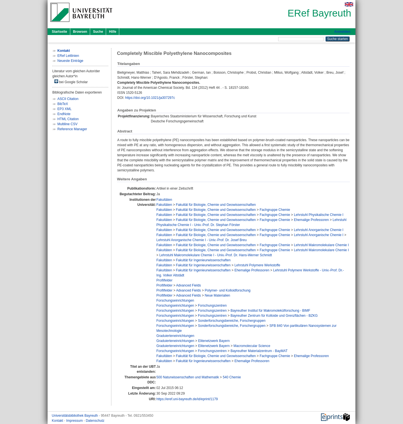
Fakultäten (164, 200)
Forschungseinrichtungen (175, 300)
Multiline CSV (67, 124)
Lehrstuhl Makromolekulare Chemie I (321, 245)
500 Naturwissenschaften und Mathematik (187, 377)
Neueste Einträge (70, 61)
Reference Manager (72, 129)
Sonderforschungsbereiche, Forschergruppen (231, 321)
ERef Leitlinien (68, 56)
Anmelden (342, 32)
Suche (98, 32)
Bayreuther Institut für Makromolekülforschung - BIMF (270, 311)
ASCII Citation (67, 99)
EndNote (64, 114)
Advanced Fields (188, 285)
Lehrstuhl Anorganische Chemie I (318, 230)
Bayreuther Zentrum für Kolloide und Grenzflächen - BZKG (274, 316)
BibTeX (62, 104)
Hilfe (112, 32)
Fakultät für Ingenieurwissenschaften (203, 260)
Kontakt (58, 421)
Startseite (59, 32)
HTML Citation (68, 119)
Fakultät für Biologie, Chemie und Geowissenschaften (216, 205)
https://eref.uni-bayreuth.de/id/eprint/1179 (187, 399)
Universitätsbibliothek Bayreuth (75, 416)
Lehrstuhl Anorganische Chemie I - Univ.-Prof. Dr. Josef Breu (201, 240)
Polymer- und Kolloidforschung (227, 290)
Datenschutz (95, 421)
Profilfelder (164, 280)
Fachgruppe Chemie (275, 210)
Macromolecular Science (251, 346)
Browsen (80, 32)
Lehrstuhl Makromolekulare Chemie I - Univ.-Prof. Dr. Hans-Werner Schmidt (215, 255)
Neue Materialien (217, 295)
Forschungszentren (212, 305)
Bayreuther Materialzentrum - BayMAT (259, 351)
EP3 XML (64, 109)
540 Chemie (232, 377)
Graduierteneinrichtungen (175, 336)
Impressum (75, 421)
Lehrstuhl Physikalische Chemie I (318, 215)
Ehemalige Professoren (311, 220)
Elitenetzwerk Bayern (214, 341)
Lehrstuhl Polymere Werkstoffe (257, 265)
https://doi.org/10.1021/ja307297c (150, 98)
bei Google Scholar (71, 81)
